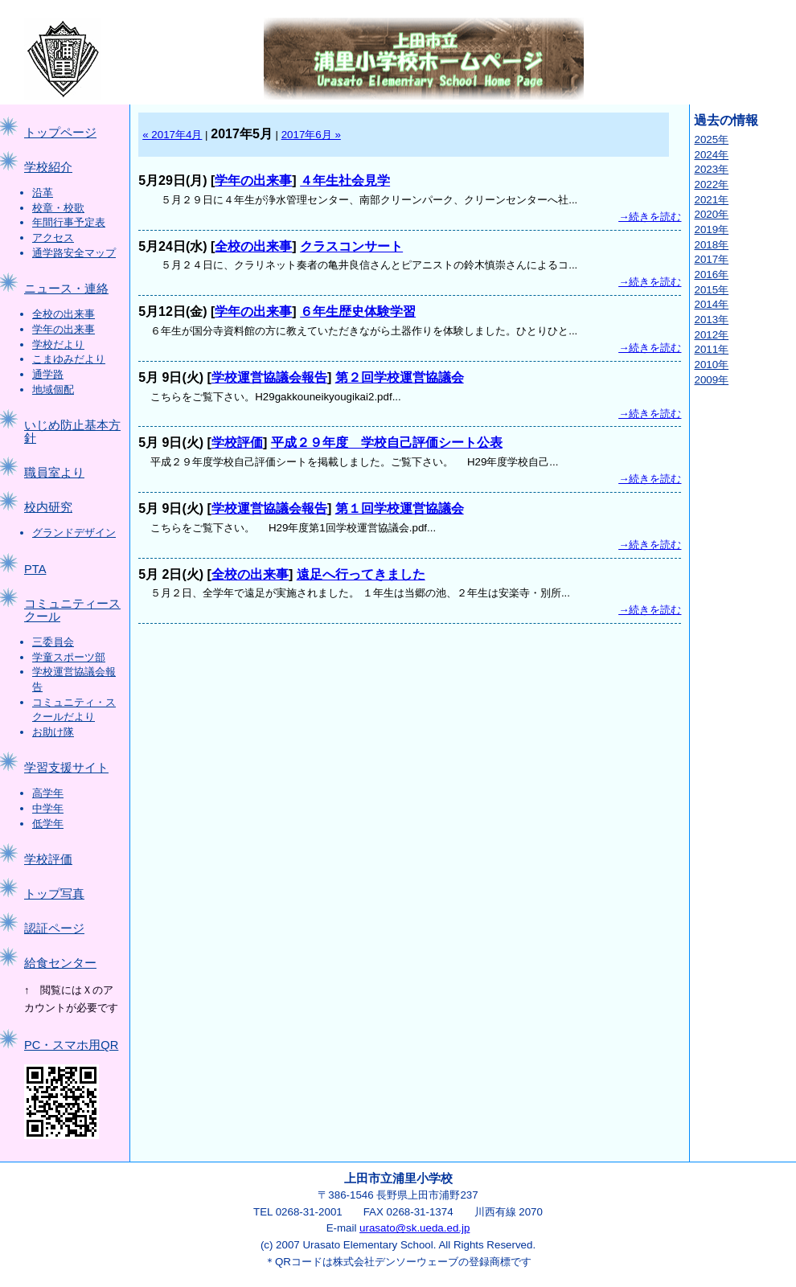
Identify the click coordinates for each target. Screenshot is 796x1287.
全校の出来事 (63, 314)
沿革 (42, 192)
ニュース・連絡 (66, 288)
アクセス (53, 238)
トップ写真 (54, 893)
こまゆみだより (68, 359)
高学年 (48, 793)
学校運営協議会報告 (269, 377)
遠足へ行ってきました (361, 574)
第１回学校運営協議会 (399, 508)
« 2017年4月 (172, 135)
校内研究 (48, 507)
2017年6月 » (311, 135)
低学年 (48, 824)
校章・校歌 (58, 208)
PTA (35, 569)
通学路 (48, 374)
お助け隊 (53, 732)
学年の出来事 (63, 329)
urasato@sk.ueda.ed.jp (414, 1228)
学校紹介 (48, 167)
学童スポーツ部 (68, 657)
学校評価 (48, 859)
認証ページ (54, 928)
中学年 (48, 808)
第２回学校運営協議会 (399, 377)
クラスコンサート (351, 246)
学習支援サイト (66, 767)
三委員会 (53, 642)
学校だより (58, 344)
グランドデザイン (74, 533)
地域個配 (53, 389)
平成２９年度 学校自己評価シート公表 (387, 442)
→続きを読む (649, 217)
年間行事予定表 (68, 222)
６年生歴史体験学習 (358, 311)
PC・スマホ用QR (71, 1045)
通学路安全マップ (74, 253)
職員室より (54, 472)
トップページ (60, 132)
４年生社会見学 (345, 180)
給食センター (60, 963)
